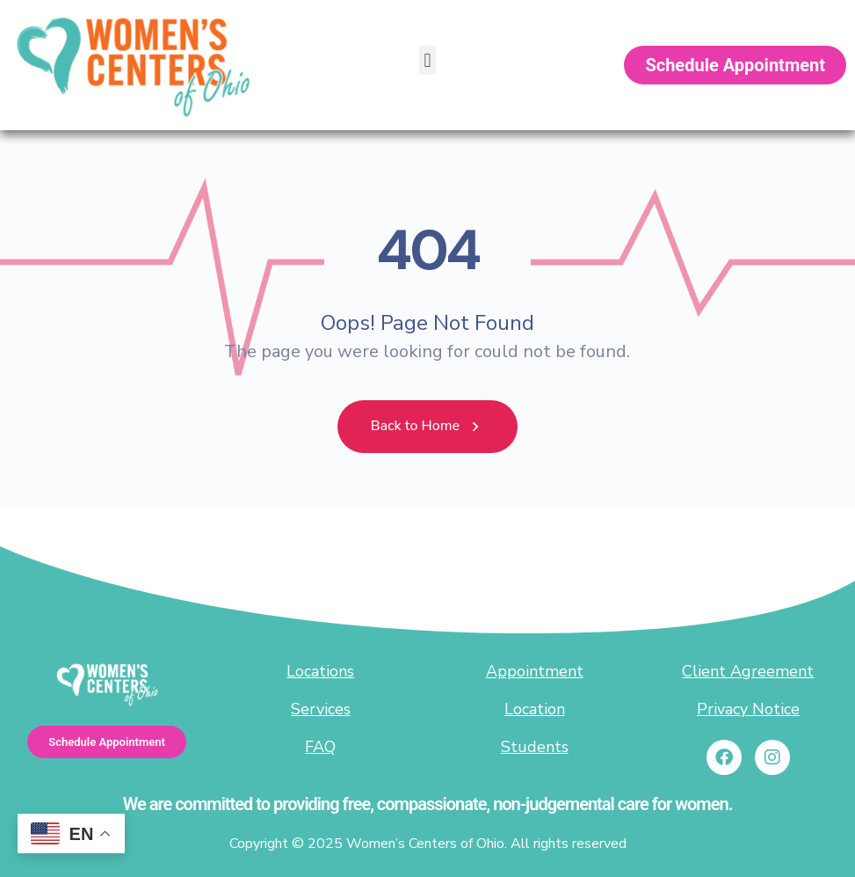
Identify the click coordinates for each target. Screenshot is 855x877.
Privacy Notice (748, 709)
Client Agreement (748, 671)
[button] (427, 60)
